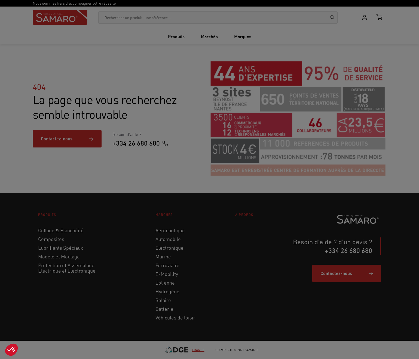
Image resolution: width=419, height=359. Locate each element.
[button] (11, 349)
